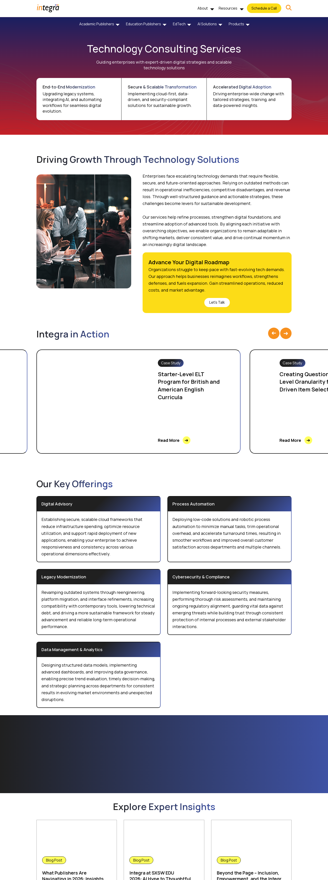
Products (236, 23)
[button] (289, 8)
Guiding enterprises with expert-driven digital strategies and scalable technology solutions (164, 64)
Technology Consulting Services (164, 48)
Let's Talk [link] (217, 302)
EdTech (179, 23)
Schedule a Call (264, 8)
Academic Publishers (96, 23)
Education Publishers (143, 23)
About (202, 8)
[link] (289, 8)
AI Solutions (207, 23)
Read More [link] (174, 440)
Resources (228, 8)
